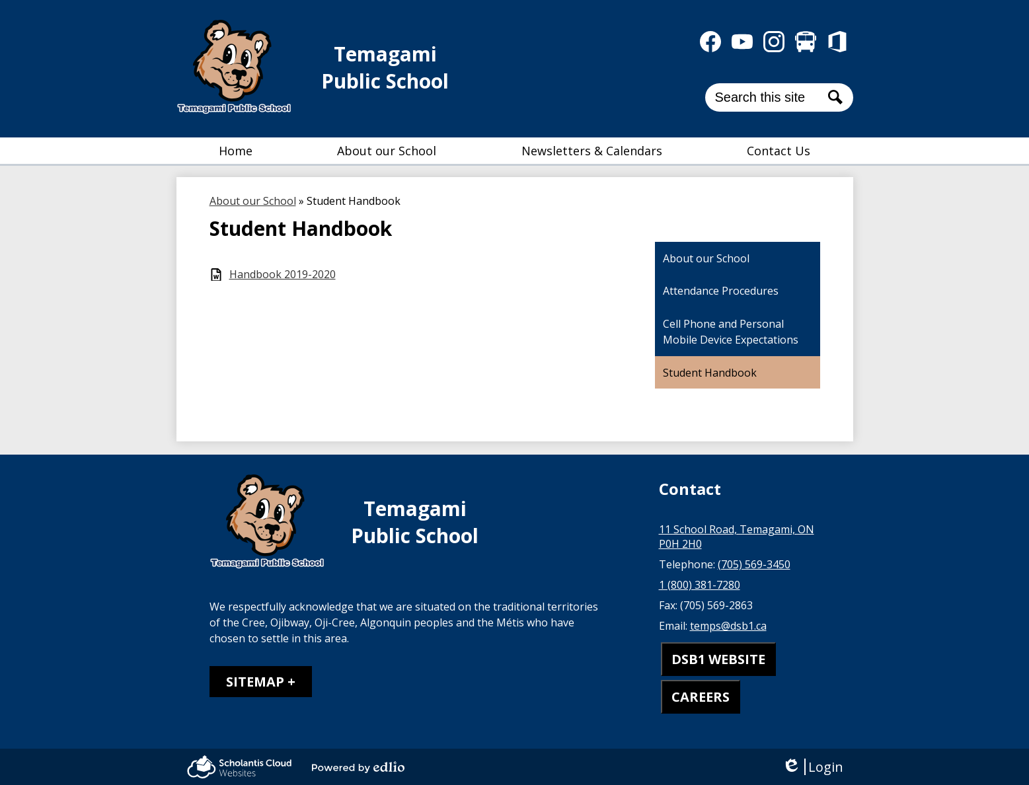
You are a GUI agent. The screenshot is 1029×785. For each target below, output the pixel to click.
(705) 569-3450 (754, 564)
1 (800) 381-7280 (699, 585)
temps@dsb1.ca (728, 625)
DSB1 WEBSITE (718, 659)
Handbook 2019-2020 (282, 274)
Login (812, 767)
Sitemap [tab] (255, 682)
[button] (386, 150)
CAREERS (700, 697)
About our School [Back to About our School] (253, 201)
